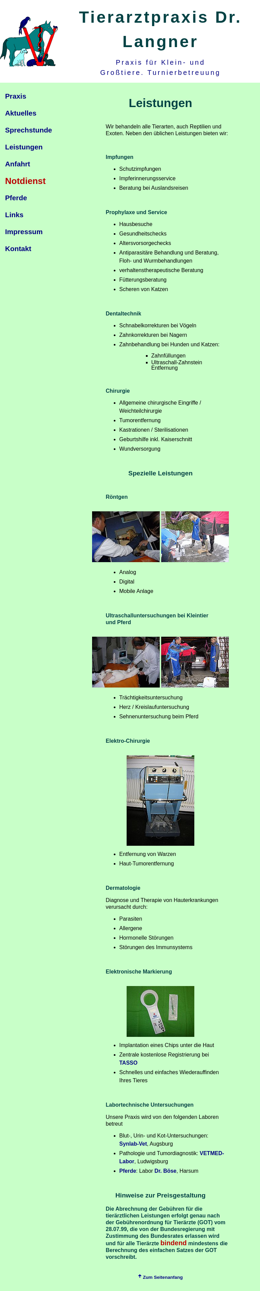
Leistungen (24, 147)
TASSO (128, 1063)
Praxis (15, 96)
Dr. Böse (165, 1171)
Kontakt (18, 248)
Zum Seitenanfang (160, 1277)
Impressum (24, 231)
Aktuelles (20, 113)
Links (14, 215)
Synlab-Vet (133, 1144)
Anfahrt (17, 164)
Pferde (16, 198)
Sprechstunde (28, 130)
